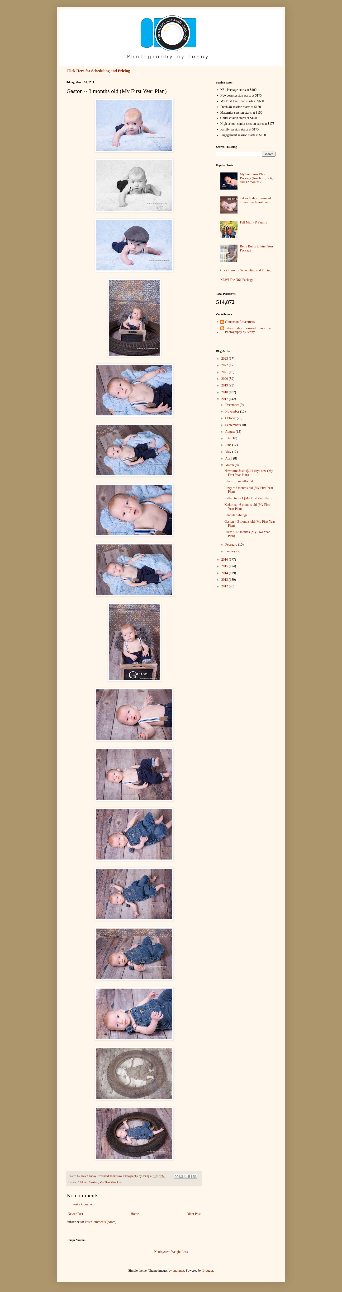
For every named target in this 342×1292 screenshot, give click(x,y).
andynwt (178, 1270)
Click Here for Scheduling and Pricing (98, 71)
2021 (225, 372)
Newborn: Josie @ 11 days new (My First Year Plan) (248, 473)
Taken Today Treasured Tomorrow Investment (255, 200)
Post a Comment (83, 1204)
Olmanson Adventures (240, 322)
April (229, 458)
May (228, 452)
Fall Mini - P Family (253, 222)
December (232, 405)
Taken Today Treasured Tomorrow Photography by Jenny (248, 330)
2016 (225, 559)
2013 (225, 579)
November (232, 411)
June (228, 445)
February (231, 544)
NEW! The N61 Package (236, 280)
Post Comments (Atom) (100, 1222)
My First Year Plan (111, 1182)
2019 (225, 385)
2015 (225, 566)
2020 (225, 379)
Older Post (194, 1214)
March (230, 465)
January (230, 551)
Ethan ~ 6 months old (238, 481)
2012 (225, 586)
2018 (225, 392)
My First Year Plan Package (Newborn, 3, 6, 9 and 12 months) (257, 178)
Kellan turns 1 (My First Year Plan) (247, 498)
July (228, 438)
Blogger (207, 1270)
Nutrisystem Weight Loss (171, 1252)
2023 (225, 358)
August (230, 431)
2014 (225, 573)
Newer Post (75, 1214)
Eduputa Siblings (235, 515)
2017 (225, 399)
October (231, 418)
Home (135, 1214)
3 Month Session (88, 1182)
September (232, 425)
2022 (225, 365)
